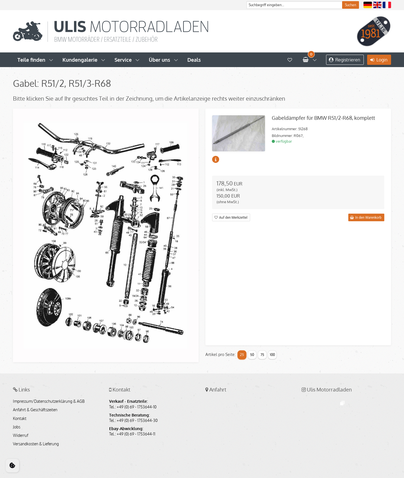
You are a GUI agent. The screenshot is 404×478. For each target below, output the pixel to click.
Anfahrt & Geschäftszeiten (35, 410)
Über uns (159, 60)
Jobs (16, 427)
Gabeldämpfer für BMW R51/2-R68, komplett (323, 118)
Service (123, 60)
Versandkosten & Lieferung (36, 444)
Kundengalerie (79, 60)
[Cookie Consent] (12, 465)
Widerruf (20, 435)
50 (252, 355)
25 (242, 355)
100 (272, 355)
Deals (194, 60)
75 (262, 355)
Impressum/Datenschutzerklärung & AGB (49, 401)
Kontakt (19, 418)
